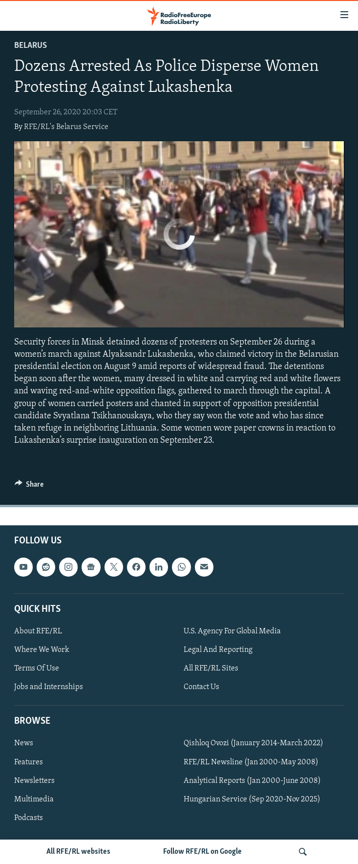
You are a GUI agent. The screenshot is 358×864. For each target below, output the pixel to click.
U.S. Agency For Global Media (232, 631)
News (23, 744)
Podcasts (28, 818)
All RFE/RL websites (78, 852)
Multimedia (34, 799)
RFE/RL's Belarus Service (66, 127)
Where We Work (41, 650)
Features (28, 762)
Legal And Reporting (218, 650)
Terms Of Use (36, 668)
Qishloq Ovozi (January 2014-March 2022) (253, 744)
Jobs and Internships (48, 687)
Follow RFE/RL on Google (202, 852)
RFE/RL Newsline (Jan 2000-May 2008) (251, 762)
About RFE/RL (38, 631)
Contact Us (201, 687)
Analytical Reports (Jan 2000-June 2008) (252, 781)
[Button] (29, 486)
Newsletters (34, 781)
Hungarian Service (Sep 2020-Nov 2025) (252, 799)
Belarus (30, 45)
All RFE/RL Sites (211, 668)
